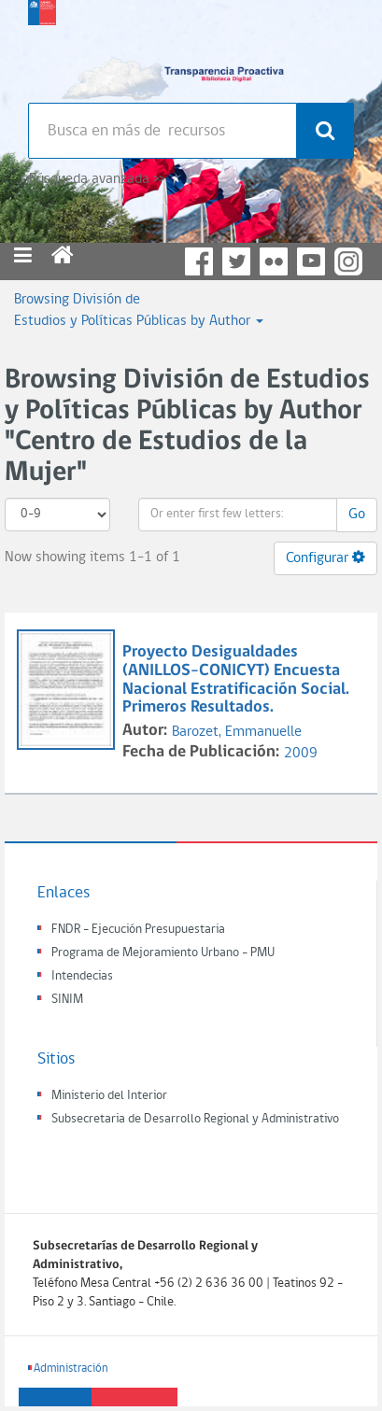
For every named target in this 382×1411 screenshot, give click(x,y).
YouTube (311, 261)
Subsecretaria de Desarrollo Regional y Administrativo (195, 1119)
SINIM (67, 1000)
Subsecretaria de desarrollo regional (42, 46)
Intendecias (82, 976)
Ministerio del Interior (109, 1096)
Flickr (274, 261)
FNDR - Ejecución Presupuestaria (138, 930)
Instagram (348, 261)
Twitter (236, 261)
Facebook (199, 261)
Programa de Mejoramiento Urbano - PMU (163, 953)
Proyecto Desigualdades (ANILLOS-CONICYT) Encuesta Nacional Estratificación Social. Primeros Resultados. (235, 679)
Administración (71, 1368)
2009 (301, 753)
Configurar (325, 557)
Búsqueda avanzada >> (96, 179)
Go (356, 514)
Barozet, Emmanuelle (237, 732)
